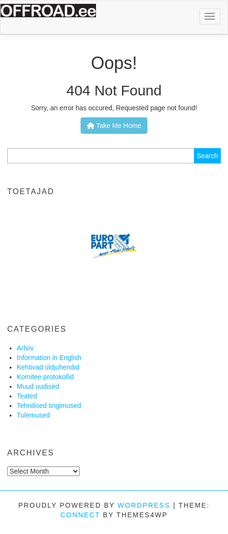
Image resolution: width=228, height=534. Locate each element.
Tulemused (33, 415)
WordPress (144, 505)
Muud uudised (38, 386)
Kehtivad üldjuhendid (48, 367)
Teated (27, 396)
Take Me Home (114, 125)
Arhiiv (25, 348)
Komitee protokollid (45, 377)
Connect (80, 515)
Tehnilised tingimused (49, 405)
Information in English (49, 357)
